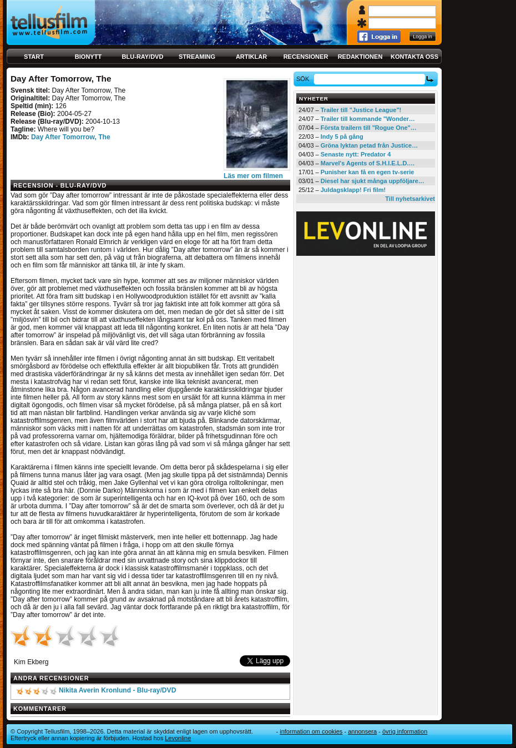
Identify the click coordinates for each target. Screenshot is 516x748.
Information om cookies (311, 731)
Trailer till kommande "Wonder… (368, 118)
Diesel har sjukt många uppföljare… (372, 181)
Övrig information (404, 731)
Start (34, 56)
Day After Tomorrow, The (70, 137)
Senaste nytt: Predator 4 (356, 154)
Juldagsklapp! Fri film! (353, 189)
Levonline (178, 738)
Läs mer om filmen (253, 176)
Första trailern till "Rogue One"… (369, 127)
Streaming (197, 56)
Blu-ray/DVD (143, 56)
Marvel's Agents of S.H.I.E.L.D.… (368, 163)
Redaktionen (360, 56)
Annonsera (362, 731)
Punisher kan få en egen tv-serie (367, 172)
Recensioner (306, 56)
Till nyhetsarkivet (410, 198)
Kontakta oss (414, 56)
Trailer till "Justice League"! (361, 110)
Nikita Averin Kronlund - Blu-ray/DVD (117, 690)
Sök (304, 78)
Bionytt (88, 56)
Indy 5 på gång (342, 136)
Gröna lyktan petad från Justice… (369, 145)
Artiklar (251, 56)
